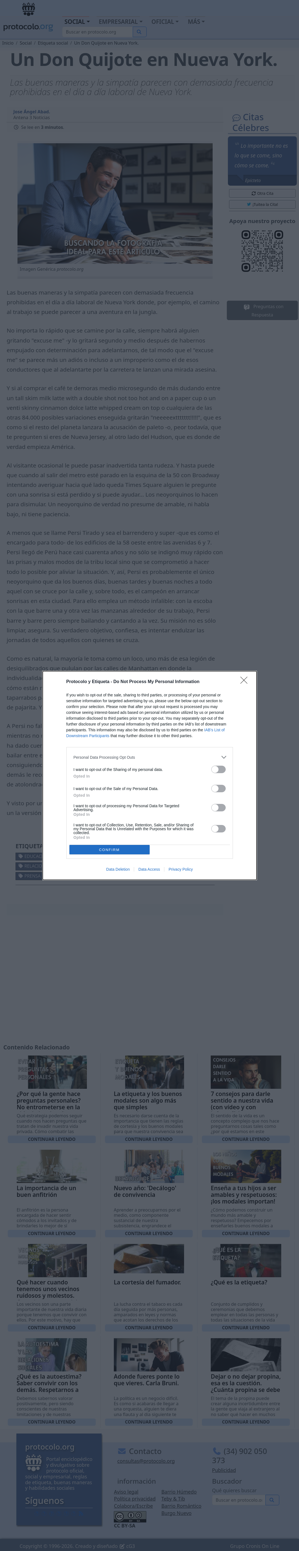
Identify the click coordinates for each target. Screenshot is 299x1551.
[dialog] (150, 775)
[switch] (218, 769)
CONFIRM (109, 850)
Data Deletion (118, 869)
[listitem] (150, 757)
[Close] (245, 682)
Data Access (149, 869)
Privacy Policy (181, 869)
